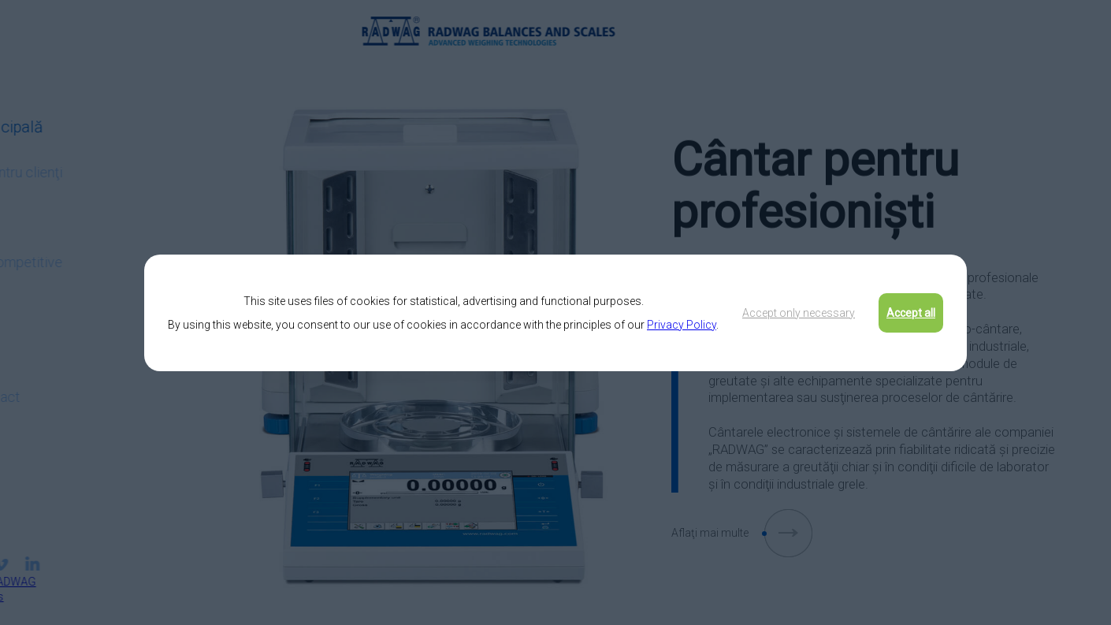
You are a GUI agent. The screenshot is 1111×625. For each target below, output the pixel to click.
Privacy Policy (681, 324)
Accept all (910, 313)
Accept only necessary (798, 313)
